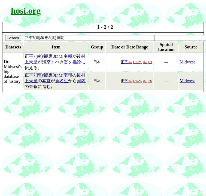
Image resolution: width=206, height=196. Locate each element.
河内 (81, 80)
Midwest (187, 62)
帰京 (46, 62)
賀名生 (61, 80)
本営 (46, 80)
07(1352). (135, 62)
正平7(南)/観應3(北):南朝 (48, 56)
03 (150, 62)
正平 (124, 62)
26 (150, 81)
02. (145, 62)
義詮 (76, 62)
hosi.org (26, 11)
